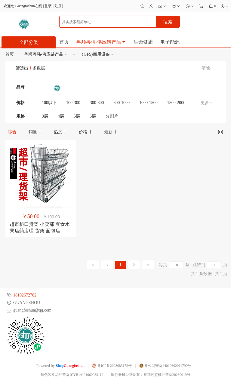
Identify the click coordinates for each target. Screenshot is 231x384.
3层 (45, 116)
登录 (47, 6)
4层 (61, 116)
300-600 (97, 102)
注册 (58, 6)
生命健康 (143, 42)
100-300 (73, 102)
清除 (206, 68)
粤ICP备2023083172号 (112, 366)
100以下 (49, 102)
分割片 (112, 116)
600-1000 (121, 102)
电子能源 (170, 42)
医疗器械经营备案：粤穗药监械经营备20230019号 (150, 375)
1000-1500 (148, 102)
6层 (93, 116)
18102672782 (24, 295)
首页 (64, 42)
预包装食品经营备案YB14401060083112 (72, 375)
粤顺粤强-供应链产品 (101, 42)
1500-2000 (176, 102)
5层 (77, 116)
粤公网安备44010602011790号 (165, 366)
